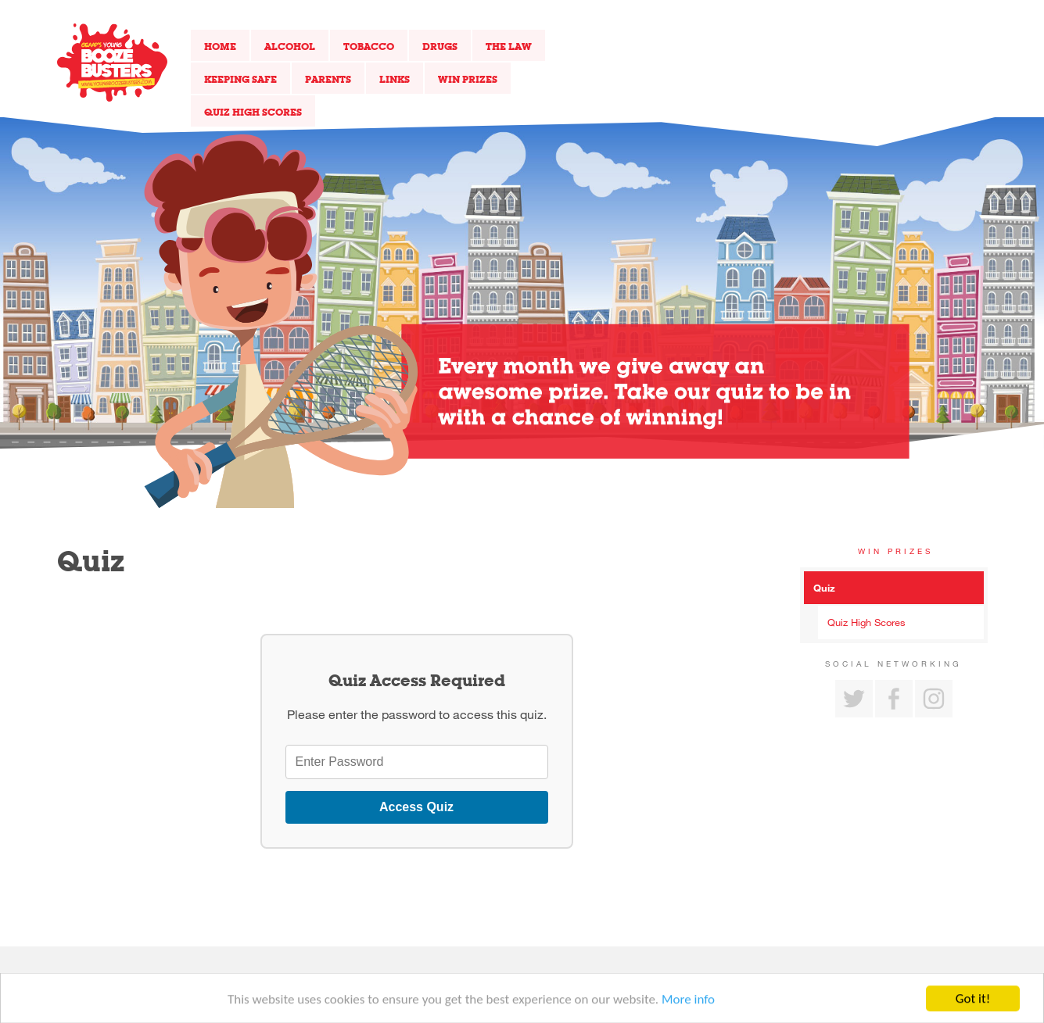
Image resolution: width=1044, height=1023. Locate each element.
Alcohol (289, 46)
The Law (509, 46)
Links (394, 79)
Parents (328, 79)
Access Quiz (416, 807)
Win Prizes (467, 79)
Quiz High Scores (253, 112)
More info (688, 1003)
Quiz (824, 587)
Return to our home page (112, 62)
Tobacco (368, 46)
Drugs (439, 46)
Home (220, 46)
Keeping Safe (240, 79)
